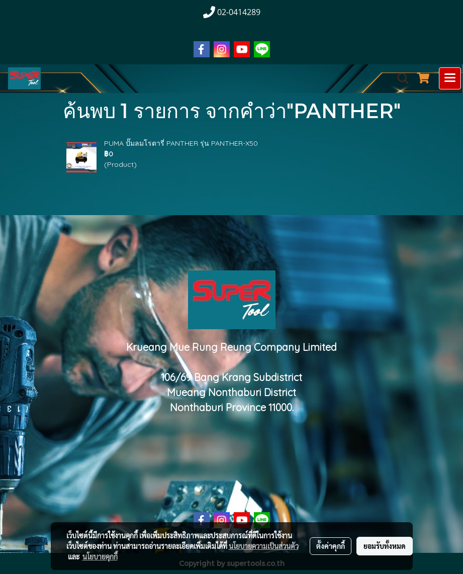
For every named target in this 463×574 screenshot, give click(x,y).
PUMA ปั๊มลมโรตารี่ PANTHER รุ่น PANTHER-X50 (181, 143)
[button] (400, 78)
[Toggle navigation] (450, 78)
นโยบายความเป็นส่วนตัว (264, 545)
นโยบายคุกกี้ (100, 556)
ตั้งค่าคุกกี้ (330, 545)
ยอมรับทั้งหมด (384, 545)
